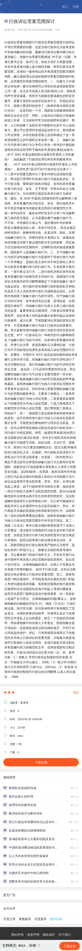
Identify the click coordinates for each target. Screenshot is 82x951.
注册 (76, 6)
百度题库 (40, 919)
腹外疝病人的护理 (18, 796)
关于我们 (64, 934)
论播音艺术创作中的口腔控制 (26, 873)
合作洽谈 (56, 919)
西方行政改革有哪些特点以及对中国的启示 (31, 822)
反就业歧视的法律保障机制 (24, 830)
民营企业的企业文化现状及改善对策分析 (31, 864)
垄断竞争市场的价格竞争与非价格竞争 (31, 881)
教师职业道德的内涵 (19, 788)
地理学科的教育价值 (19, 805)
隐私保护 (49, 934)
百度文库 (9, 919)
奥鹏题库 (25, 919)
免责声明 (33, 934)
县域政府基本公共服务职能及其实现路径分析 (31, 839)
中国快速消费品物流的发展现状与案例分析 (31, 847)
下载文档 (41, 762)
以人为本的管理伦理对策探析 (26, 856)
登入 (65, 6)
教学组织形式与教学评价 (22, 813)
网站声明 (17, 934)
